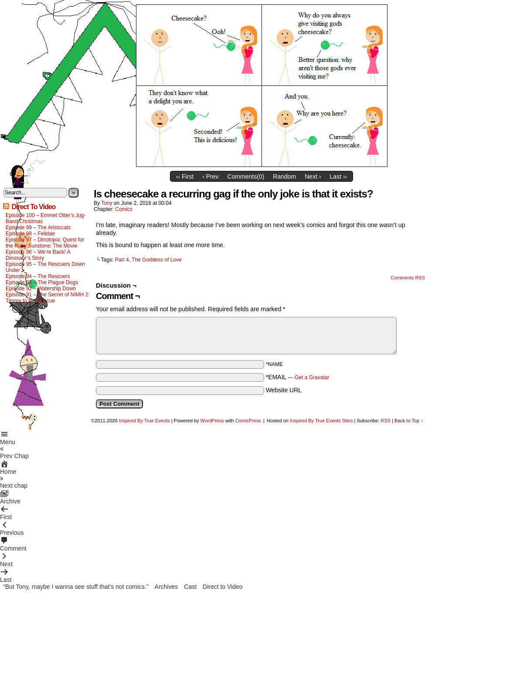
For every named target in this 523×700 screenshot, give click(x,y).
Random (284, 176)
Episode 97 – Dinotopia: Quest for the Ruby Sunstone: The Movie (45, 243)
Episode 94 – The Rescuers (38, 276)
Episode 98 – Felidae (30, 234)
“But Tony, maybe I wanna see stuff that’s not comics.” (76, 586)
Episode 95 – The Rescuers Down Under (45, 267)
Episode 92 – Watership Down (41, 288)
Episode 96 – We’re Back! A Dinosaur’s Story (38, 255)
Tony (106, 203)
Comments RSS (408, 277)
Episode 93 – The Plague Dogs (42, 282)
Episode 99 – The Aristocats (38, 227)
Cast (190, 586)
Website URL (284, 390)
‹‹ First (185, 176)
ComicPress (248, 420)
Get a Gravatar (312, 377)
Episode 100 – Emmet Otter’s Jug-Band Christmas (46, 218)
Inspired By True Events (144, 420)
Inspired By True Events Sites (321, 420)
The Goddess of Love (157, 260)
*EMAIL (297, 377)
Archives (166, 586)
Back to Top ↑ (408, 420)
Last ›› (338, 176)
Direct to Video (223, 586)
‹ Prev (210, 176)
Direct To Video (33, 207)
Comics (123, 209)
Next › (313, 176)
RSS (385, 420)
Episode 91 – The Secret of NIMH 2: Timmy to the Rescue (48, 298)
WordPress (212, 420)
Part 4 (122, 260)
